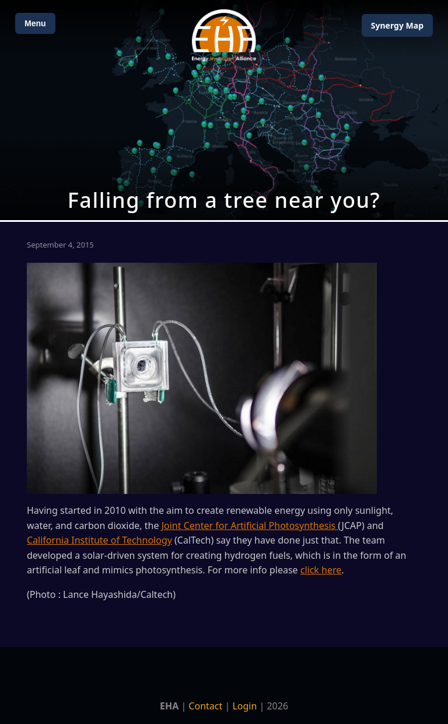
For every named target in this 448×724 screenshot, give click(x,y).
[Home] (224, 35)
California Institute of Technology (99, 540)
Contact (205, 705)
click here (321, 569)
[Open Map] (224, 110)
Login (244, 705)
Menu (35, 23)
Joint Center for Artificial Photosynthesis (250, 525)
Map (397, 25)
